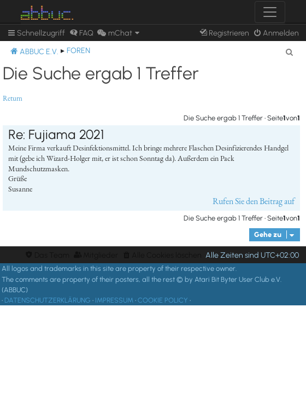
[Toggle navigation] (270, 12)
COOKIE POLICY (163, 300)
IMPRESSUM (114, 300)
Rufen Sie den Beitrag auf (254, 201)
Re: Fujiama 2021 (56, 134)
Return (12, 98)
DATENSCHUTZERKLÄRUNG (47, 300)
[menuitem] (81, 33)
